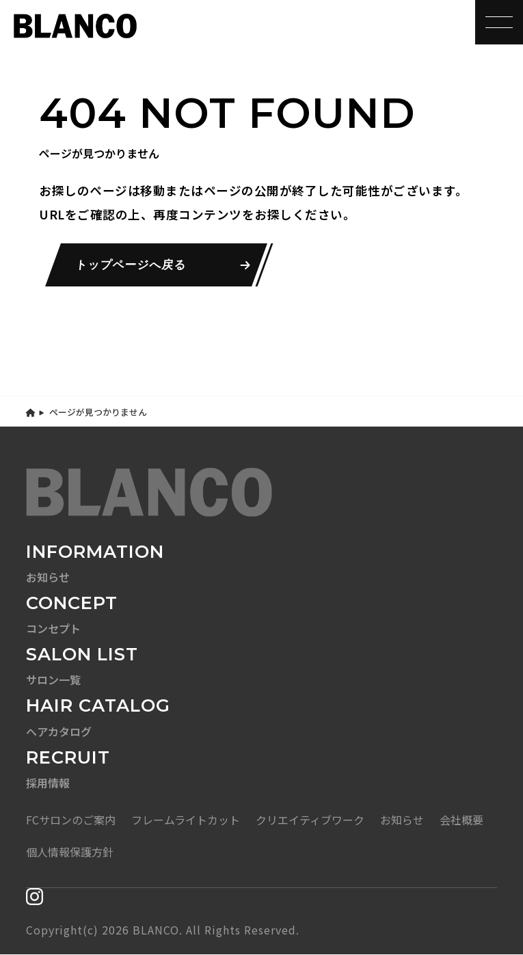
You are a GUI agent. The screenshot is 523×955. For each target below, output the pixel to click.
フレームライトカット (185, 820)
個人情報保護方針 (69, 852)
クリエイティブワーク (310, 820)
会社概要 (461, 820)
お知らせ (402, 820)
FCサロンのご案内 (71, 820)
